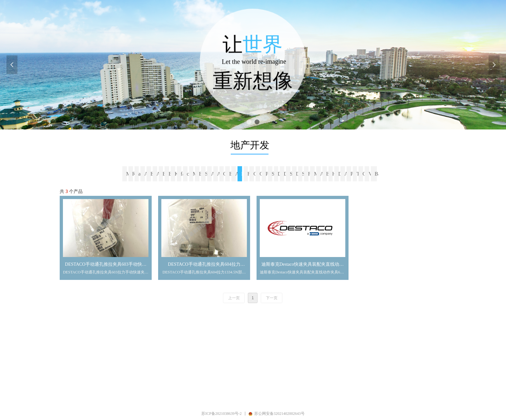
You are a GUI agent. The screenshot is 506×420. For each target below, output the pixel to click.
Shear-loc (274, 174)
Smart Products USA (292, 174)
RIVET (134, 174)
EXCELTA (152, 174)
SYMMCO (207, 174)
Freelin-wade (310, 174)
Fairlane (249, 174)
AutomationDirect (213, 174)
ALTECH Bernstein (237, 174)
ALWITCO (322, 174)
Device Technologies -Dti (340, 174)
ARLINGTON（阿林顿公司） (219, 174)
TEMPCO (358, 174)
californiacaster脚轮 (189, 174)
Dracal (280, 174)
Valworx (370, 174)
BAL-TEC (328, 174)
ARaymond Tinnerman (146, 174)
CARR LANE (225, 174)
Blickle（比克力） (201, 174)
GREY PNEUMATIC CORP (255, 174)
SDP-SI (304, 174)
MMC (128, 174)
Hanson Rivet (334, 174)
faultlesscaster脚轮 (183, 174)
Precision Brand (267, 174)
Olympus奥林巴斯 (364, 174)
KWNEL (176, 174)
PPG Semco (352, 174)
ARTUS (346, 174)
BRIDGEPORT (165, 174)
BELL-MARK (231, 174)
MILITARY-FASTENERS (316, 174)
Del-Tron (286, 174)
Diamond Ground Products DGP (298, 174)
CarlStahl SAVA (261, 174)
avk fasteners (140, 174)
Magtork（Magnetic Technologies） (195, 174)
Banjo (377, 174)
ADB (158, 174)
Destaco (243, 174)
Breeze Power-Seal (170, 174)
